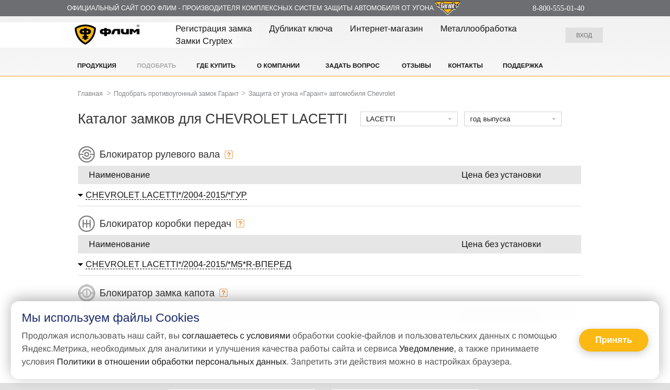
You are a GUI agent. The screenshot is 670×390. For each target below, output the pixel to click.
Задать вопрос (353, 65)
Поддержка (523, 65)
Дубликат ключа (301, 28)
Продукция (96, 65)
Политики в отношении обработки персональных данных (172, 361)
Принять (613, 339)
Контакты (465, 65)
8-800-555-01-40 (558, 8)
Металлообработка (478, 28)
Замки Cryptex (203, 41)
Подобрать (156, 65)
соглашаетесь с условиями (236, 335)
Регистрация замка (213, 28)
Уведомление (426, 348)
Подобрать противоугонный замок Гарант (176, 94)
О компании (278, 65)
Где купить (216, 65)
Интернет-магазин (386, 28)
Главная (90, 94)
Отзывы (416, 65)
